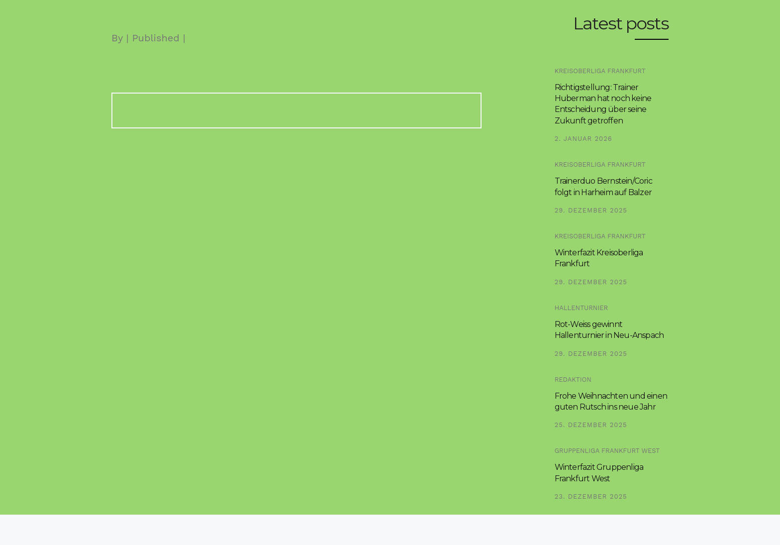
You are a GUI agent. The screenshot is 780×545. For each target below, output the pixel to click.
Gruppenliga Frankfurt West (607, 450)
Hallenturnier (581, 308)
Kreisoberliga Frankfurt (600, 71)
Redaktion (573, 379)
